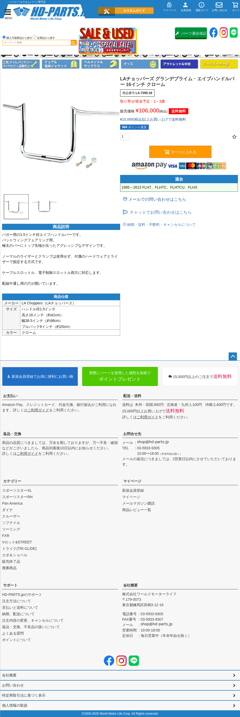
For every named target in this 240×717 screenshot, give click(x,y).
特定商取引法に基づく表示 (23, 695)
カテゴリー (12, 481)
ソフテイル (11, 523)
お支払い (10, 396)
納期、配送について (18, 614)
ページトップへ (233, 356)
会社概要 (130, 585)
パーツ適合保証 (190, 33)
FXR (5, 536)
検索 (73, 42)
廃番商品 (9, 568)
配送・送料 (132, 396)
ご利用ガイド (38, 410)
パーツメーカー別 (219, 64)
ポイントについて (16, 640)
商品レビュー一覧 (136, 510)
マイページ (132, 481)
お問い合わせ (13, 685)
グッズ (139, 64)
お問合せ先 (132, 434)
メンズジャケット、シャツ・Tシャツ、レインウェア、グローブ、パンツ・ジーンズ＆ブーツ (60, 64)
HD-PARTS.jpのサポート (22, 594)
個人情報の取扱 (14, 705)
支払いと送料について (20, 607)
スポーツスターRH (17, 497)
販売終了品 (11, 561)
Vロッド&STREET (17, 542)
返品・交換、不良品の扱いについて (31, 627)
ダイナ (7, 510)
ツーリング (11, 529)
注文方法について (16, 601)
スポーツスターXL (17, 490)
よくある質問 (13, 633)
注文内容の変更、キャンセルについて (33, 620)
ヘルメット (100, 64)
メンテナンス (21, 64)
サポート (10, 585)
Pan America (12, 503)
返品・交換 (12, 434)
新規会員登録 (133, 490)
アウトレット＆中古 (179, 64)
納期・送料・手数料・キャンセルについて (161, 224)
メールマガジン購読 (138, 503)
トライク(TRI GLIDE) (19, 548)
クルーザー (11, 516)
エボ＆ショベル (14, 555)
